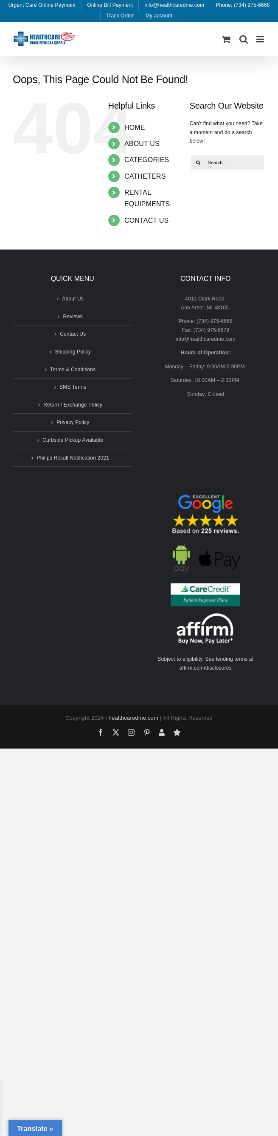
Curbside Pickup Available (72, 440)
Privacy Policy (72, 422)
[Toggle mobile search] (243, 39)
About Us (73, 299)
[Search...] (227, 162)
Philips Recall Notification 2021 (73, 458)
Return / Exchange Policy (72, 405)
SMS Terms (72, 387)
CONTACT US (146, 220)
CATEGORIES (146, 159)
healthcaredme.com (133, 718)
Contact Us (73, 334)
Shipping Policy (73, 352)
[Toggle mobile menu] (260, 39)
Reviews (73, 317)
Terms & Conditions (72, 370)
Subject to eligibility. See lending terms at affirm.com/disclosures (205, 663)
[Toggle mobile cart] (226, 39)
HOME (134, 127)
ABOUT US (142, 143)
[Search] (198, 162)
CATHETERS (145, 176)
